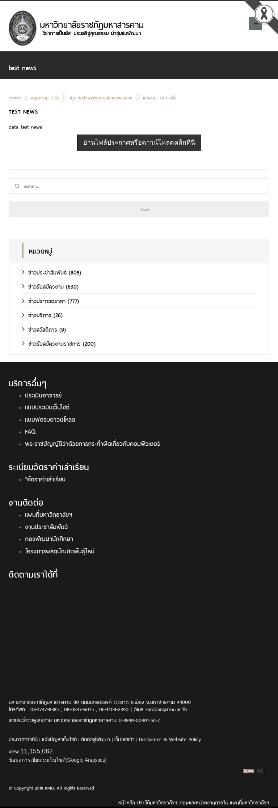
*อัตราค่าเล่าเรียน (45, 478)
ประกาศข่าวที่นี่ (23, 738)
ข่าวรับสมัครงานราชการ (51, 343)
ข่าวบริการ (36, 314)
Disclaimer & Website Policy (170, 738)
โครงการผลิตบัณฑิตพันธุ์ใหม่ (59, 550)
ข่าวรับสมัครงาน (43, 286)
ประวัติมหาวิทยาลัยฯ (157, 802)
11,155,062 (36, 751)
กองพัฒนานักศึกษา (49, 538)
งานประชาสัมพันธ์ (46, 526)
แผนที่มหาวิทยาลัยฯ (48, 514)
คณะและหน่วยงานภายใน (204, 802)
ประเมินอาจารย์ (43, 394)
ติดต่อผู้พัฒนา (95, 738)
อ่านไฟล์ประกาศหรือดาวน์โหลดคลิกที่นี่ (139, 142)
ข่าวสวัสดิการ (39, 329)
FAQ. (31, 430)
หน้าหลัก (126, 802)
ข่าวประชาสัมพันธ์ (44, 272)
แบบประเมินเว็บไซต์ (47, 406)
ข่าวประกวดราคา (44, 300)
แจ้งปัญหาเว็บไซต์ (59, 738)
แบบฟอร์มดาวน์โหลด (50, 418)
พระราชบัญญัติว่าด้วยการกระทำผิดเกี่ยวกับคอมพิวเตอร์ (92, 443)
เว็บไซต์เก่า (124, 738)
